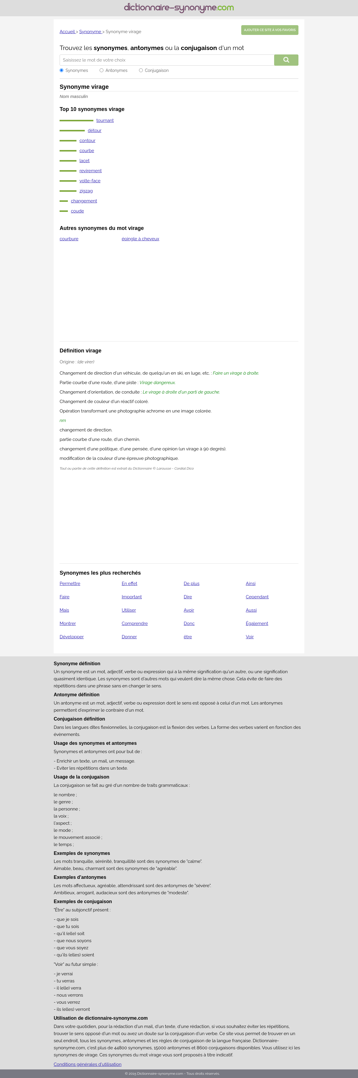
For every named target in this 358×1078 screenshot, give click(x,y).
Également (257, 623)
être (188, 636)
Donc (189, 623)
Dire (188, 597)
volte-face (89, 180)
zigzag (86, 191)
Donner (129, 636)
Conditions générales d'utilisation (88, 1064)
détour (94, 130)
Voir (250, 636)
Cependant (257, 597)
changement (84, 201)
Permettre (70, 583)
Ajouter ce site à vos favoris (269, 30)
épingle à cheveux (140, 238)
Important (132, 597)
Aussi (251, 610)
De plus (191, 583)
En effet (130, 583)
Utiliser (129, 610)
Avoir (189, 610)
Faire (64, 597)
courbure (69, 238)
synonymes (110, 47)
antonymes (147, 47)
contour (87, 140)
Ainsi (251, 583)
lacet (84, 160)
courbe (86, 150)
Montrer (68, 623)
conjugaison (199, 47)
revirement (90, 170)
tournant (105, 120)
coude (77, 211)
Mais (64, 610)
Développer (72, 636)
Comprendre (135, 623)
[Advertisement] (179, 295)
